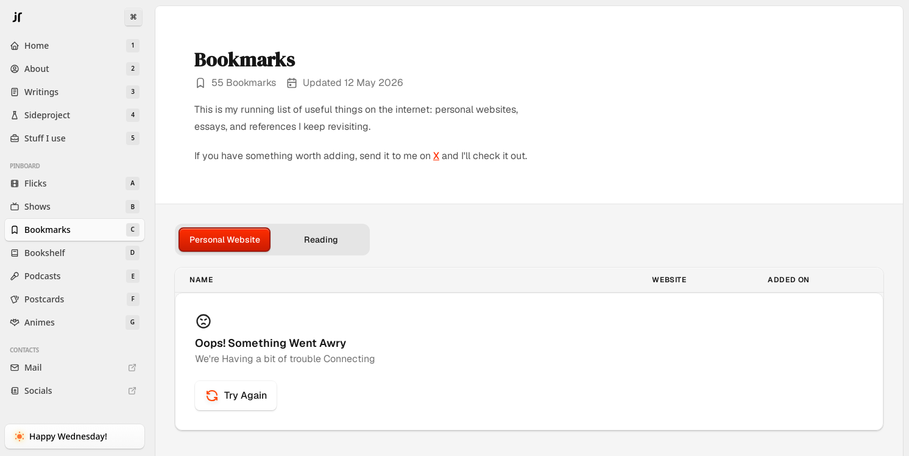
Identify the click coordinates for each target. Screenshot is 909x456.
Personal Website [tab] (224, 239)
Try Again (236, 395)
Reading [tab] (321, 239)
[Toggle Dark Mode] (74, 436)
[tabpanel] (529, 349)
